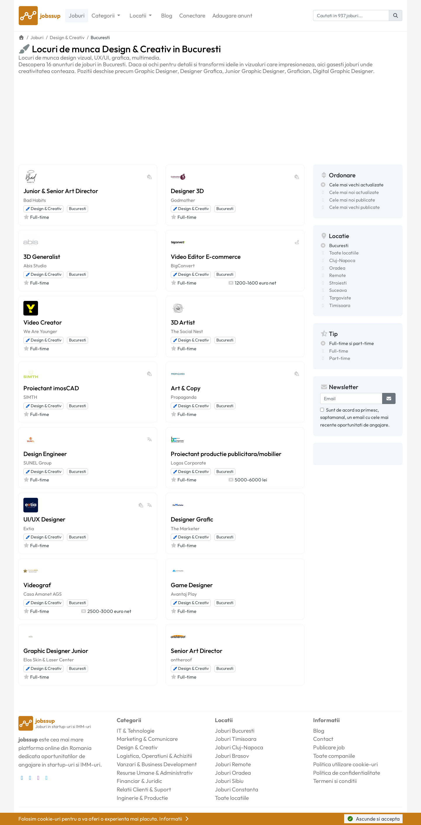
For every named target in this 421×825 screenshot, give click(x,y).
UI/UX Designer (44, 519)
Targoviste (340, 298)
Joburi (76, 15)
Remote (337, 275)
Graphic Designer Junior (55, 650)
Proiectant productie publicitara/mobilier (226, 453)
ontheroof (181, 660)
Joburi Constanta (236, 789)
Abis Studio (34, 265)
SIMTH (30, 397)
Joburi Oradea (233, 772)
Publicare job (329, 747)
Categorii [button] (104, 15)
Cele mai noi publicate (352, 200)
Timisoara (339, 305)
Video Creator (42, 322)
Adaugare (232, 15)
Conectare (192, 15)
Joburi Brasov (232, 755)
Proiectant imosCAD (51, 388)
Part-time (339, 358)
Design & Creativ (43, 208)
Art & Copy (186, 388)
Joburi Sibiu (229, 780)
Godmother (183, 200)
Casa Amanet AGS (42, 594)
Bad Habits (34, 200)
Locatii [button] (138, 15)
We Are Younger (40, 331)
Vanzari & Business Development (157, 764)
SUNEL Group (37, 463)
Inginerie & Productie (142, 797)
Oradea (337, 268)
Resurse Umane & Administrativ (155, 772)
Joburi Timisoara (235, 738)
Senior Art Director (196, 650)
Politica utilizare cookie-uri (345, 764)
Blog (166, 15)
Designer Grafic (192, 519)
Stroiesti (338, 283)
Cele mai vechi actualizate (356, 185)
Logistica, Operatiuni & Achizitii (154, 755)
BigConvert (183, 265)
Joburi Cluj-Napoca (239, 747)
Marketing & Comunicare (147, 738)
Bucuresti (77, 208)
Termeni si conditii (335, 780)
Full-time (338, 351)
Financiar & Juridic (139, 780)
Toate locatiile (344, 253)
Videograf (37, 585)
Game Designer (192, 585)
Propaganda (183, 397)
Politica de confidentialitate (346, 772)
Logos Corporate (188, 463)
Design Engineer (45, 453)
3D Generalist (41, 256)
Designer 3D (187, 191)
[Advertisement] (210, 118)
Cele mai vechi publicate (354, 207)
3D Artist (183, 322)
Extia (28, 528)
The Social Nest (187, 331)
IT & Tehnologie (135, 730)
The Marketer (185, 528)
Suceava (338, 290)
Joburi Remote (233, 764)
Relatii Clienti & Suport (144, 789)
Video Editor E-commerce (206, 256)
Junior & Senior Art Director (60, 191)
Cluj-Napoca (342, 260)
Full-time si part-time (351, 343)
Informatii (174, 818)
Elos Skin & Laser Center (48, 660)
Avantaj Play (184, 594)
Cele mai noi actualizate (354, 192)
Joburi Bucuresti (234, 730)
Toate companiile (334, 755)
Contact (323, 738)
